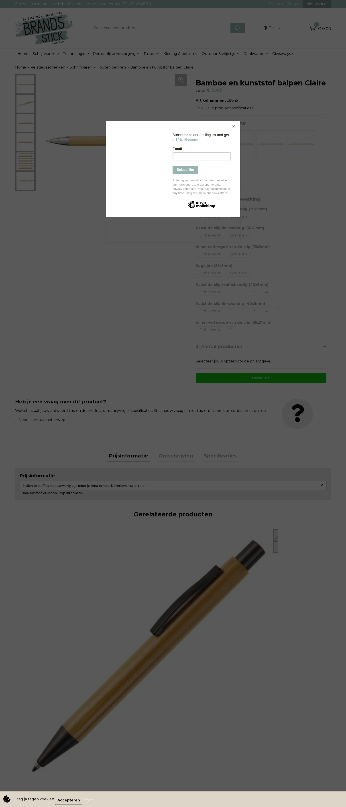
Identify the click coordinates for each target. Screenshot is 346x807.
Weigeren (91, 800)
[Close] (239, 122)
